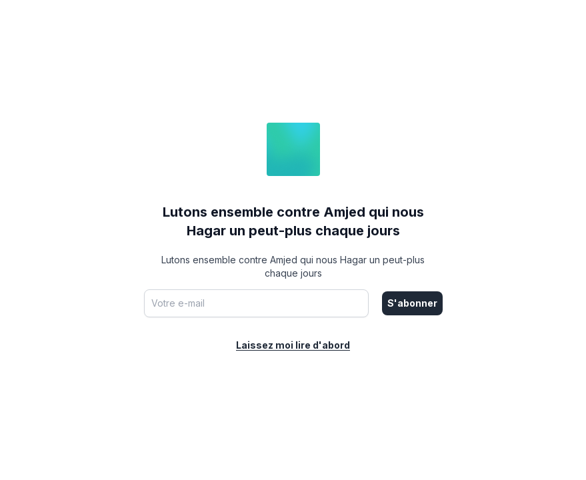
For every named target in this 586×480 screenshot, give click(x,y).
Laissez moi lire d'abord (293, 345)
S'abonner (412, 303)
